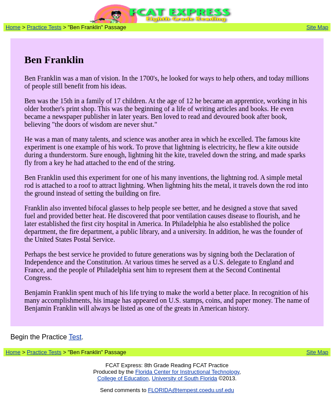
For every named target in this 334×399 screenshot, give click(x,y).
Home (13, 27)
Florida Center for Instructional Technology (187, 372)
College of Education (123, 378)
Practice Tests (44, 27)
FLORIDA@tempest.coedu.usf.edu (191, 390)
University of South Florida (184, 378)
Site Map (317, 27)
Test (75, 337)
